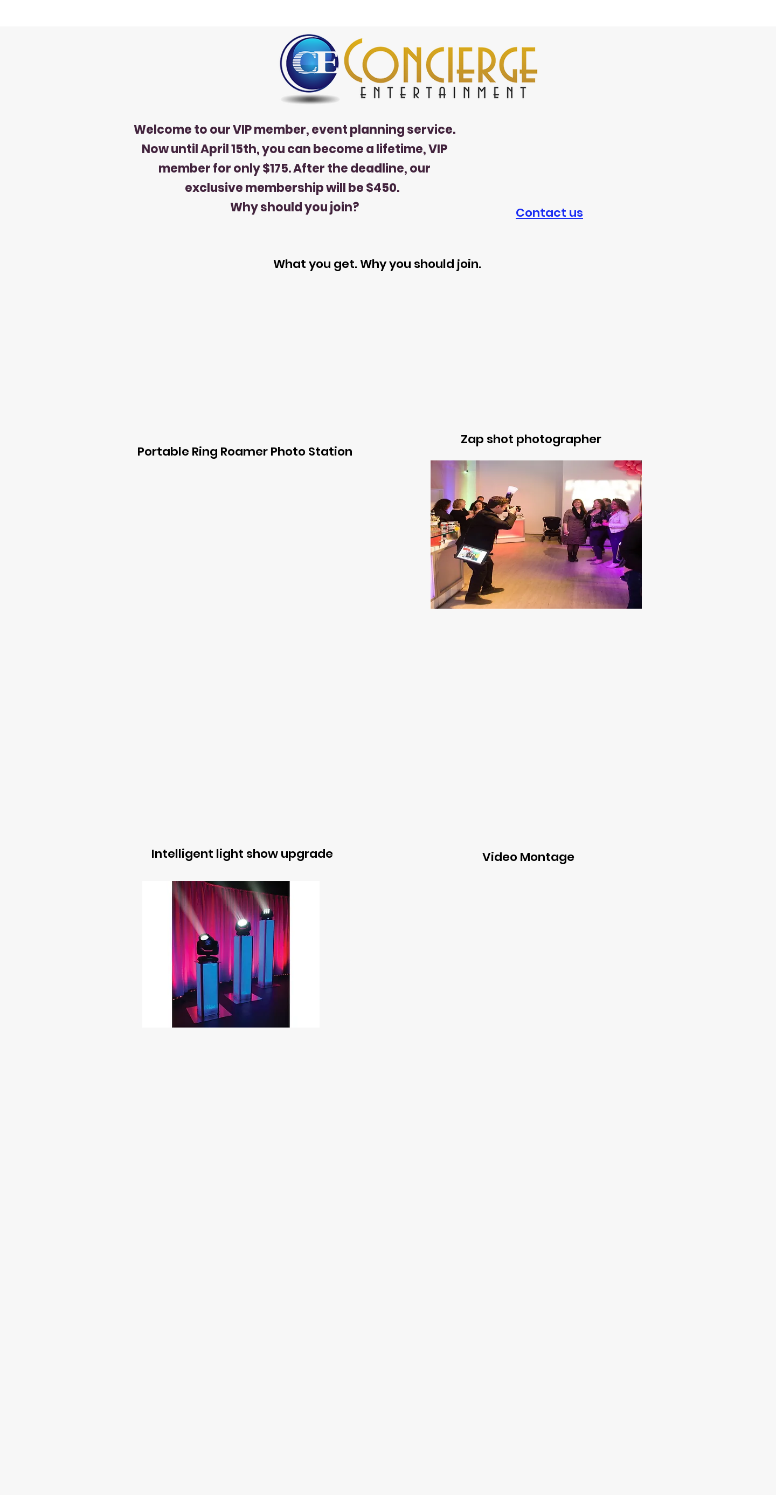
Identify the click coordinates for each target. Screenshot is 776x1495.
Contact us (549, 212)
